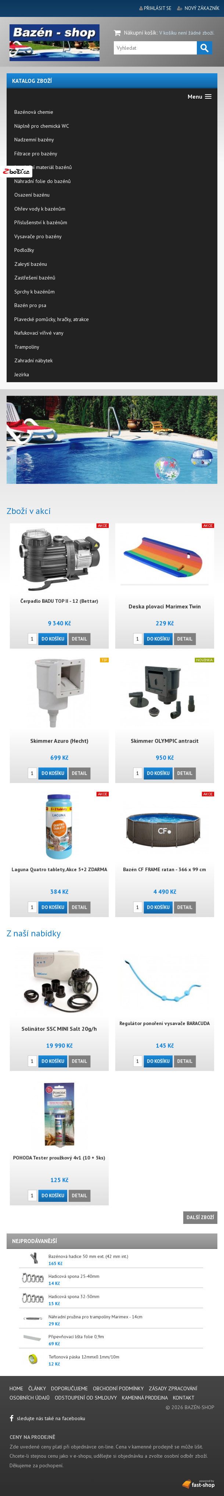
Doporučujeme (69, 1388)
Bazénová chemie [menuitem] (33, 112)
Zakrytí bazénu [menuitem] (30, 264)
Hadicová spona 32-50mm (147, 1298)
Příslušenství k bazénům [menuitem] (40, 222)
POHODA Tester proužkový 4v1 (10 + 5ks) (59, 1148)
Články (37, 1388)
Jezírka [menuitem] (21, 374)
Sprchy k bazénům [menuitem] (34, 291)
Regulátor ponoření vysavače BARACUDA (165, 1014)
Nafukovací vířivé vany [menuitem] (39, 333)
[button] (199, 97)
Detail (68, 607)
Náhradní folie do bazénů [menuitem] (42, 181)
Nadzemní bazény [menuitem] (34, 139)
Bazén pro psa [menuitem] (30, 305)
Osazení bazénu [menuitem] (32, 194)
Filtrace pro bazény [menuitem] (35, 153)
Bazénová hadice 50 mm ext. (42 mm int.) (148, 1258)
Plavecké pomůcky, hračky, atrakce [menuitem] (51, 319)
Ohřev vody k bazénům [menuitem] (39, 208)
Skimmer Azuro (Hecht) (59, 728)
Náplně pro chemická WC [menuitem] (41, 126)
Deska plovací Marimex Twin (164, 594)
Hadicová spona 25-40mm (147, 1278)
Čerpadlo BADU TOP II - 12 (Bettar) (59, 592)
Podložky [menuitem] (24, 250)
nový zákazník (202, 8)
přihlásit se (157, 8)
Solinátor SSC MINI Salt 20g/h (59, 1016)
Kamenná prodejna (145, 1397)
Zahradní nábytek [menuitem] (33, 360)
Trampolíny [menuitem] (26, 347)
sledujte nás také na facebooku (47, 1418)
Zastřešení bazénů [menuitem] (34, 277)
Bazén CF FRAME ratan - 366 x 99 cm (164, 860)
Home (16, 1388)
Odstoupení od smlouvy (86, 1397)
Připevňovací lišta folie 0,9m (147, 1339)
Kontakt (184, 1397)
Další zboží (200, 1217)
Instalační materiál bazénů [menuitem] (43, 167)
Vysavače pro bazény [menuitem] (38, 236)
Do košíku (56, 607)
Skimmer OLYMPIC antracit (164, 728)
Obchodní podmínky (118, 1388)
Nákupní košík (140, 32)
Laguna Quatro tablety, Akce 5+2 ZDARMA (59, 860)
